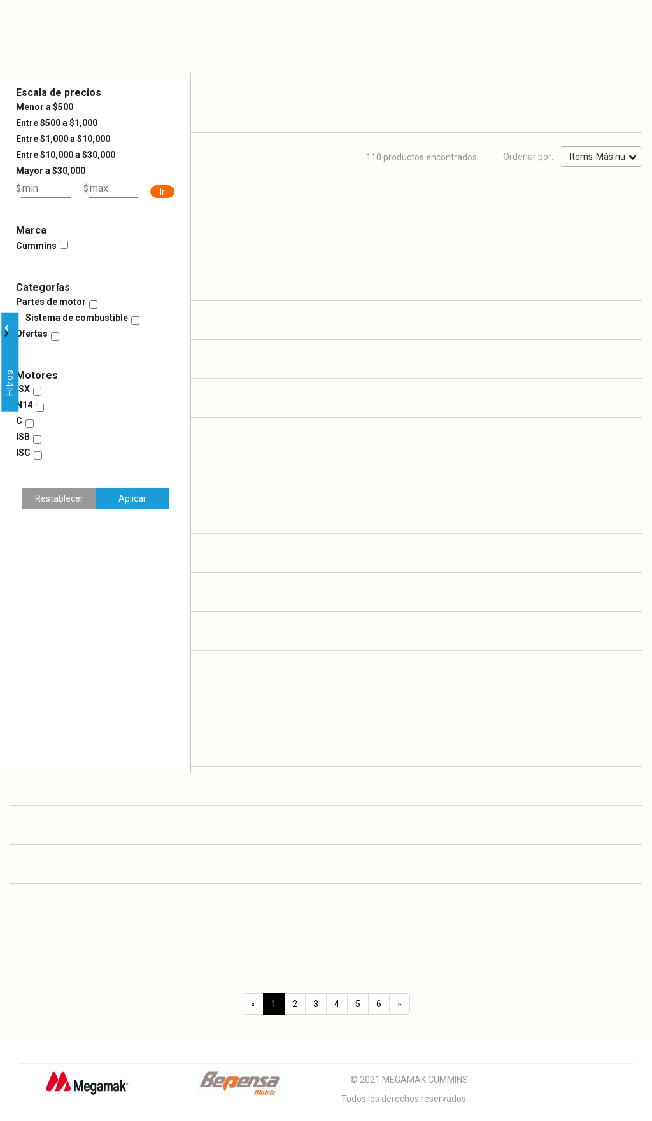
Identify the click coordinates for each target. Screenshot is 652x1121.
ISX (23, 389)
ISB (23, 437)
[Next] (399, 1004)
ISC (23, 453)
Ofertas (32, 333)
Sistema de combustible (76, 318)
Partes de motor (51, 302)
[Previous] (253, 1004)
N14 (24, 405)
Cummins (36, 246)
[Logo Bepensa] (240, 1088)
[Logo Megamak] (86, 1088)
